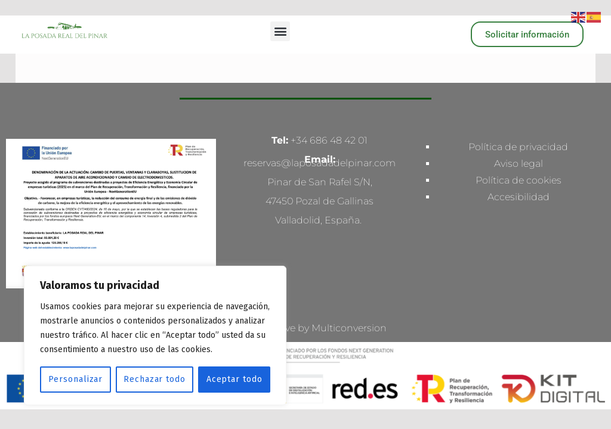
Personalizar (75, 379)
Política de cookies (518, 180)
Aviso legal (518, 163)
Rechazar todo (155, 379)
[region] (155, 335)
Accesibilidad (518, 197)
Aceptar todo (234, 379)
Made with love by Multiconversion (306, 328)
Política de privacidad (518, 147)
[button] (280, 31)
